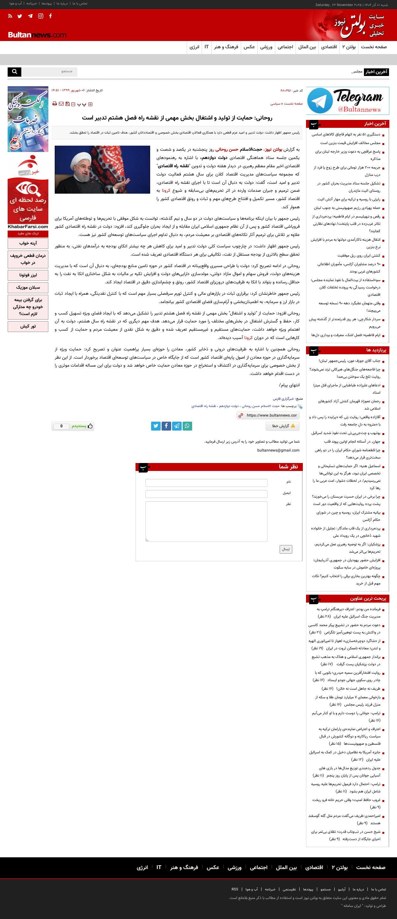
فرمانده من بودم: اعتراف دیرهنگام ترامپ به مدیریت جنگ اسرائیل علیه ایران (348, 612)
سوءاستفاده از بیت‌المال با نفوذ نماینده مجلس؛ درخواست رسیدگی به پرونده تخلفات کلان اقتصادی (345, 287)
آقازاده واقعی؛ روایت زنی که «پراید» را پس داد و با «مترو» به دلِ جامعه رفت (344, 420)
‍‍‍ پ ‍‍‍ (81, 104)
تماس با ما (80, 3)
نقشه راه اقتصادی (204, 406)
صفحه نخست (374, 47)
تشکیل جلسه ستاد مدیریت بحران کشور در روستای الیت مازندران (348, 187)
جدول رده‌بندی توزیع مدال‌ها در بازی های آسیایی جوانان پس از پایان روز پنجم (346, 771)
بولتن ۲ (349, 47)
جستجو (326, 889)
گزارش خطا (283, 426)
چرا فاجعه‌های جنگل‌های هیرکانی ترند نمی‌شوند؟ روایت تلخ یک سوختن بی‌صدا (345, 373)
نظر (288, 504)
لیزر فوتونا (28, 275)
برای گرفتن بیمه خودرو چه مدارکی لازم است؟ (28, 307)
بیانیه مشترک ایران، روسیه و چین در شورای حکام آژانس (348, 516)
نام (289, 482)
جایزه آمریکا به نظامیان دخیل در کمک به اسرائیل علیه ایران (344, 756)
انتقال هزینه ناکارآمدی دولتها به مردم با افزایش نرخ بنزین (345, 243)
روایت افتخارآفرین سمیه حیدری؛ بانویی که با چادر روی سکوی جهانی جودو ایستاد (346, 676)
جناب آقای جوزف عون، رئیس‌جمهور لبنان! (349, 361)
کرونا (166, 190)
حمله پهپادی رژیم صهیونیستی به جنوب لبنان (347, 208)
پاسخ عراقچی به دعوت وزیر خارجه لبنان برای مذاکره (347, 155)
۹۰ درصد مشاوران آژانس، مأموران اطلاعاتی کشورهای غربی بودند (348, 267)
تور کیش (28, 326)
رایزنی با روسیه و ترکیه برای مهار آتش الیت (348, 199)
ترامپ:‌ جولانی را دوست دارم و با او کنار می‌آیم (345, 716)
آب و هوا (16, 3)
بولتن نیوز (273, 149)
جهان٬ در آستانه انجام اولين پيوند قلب (352, 442)
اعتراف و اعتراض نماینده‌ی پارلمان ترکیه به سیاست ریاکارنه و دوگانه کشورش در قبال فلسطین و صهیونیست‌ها (349, 736)
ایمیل (287, 493)
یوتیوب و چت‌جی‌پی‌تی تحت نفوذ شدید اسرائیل (345, 433)
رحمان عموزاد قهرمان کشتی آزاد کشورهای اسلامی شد (349, 404)
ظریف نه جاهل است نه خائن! (351, 689)
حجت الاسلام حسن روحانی (261, 406)
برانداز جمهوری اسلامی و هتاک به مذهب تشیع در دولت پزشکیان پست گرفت (346, 660)
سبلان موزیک (28, 287)
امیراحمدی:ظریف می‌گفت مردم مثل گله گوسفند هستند (344, 819)
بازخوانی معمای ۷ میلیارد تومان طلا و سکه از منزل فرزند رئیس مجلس (347, 701)
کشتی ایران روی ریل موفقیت (359, 256)
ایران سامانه (352, 906)
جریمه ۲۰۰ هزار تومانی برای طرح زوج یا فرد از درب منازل (347, 171)
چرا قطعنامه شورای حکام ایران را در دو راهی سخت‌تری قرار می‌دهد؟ (347, 453)
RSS (235, 889)
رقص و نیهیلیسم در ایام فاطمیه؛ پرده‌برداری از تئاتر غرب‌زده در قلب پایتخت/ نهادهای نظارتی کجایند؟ (346, 224)
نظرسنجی (289, 889)
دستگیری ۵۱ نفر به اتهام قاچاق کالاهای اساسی (346, 134)
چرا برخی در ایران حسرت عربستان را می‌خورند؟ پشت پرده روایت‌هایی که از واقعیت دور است (346, 500)
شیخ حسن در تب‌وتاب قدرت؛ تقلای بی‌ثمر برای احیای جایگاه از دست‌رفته (345, 835)
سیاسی (275, 104)
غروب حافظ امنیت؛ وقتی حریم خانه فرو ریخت (345, 803)
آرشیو (341, 889)
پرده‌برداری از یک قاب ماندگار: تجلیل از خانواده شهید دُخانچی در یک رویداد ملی (345, 532)
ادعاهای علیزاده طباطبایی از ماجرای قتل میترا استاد (346, 389)
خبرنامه (31, 3)
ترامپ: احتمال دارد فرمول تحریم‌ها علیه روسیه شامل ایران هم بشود (345, 787)
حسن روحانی (227, 149)
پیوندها (47, 3)
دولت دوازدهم (229, 406)
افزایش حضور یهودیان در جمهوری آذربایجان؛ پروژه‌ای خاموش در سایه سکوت (346, 563)
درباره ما (62, 3)
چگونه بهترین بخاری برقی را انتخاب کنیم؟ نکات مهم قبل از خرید (346, 579)
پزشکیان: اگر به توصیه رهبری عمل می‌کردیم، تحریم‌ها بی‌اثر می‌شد (347, 548)
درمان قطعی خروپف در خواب (28, 259)
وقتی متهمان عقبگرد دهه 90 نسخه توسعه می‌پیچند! (349, 307)
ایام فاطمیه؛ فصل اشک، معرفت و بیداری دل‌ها (345, 335)
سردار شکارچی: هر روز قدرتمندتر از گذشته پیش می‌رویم (344, 322)
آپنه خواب (28, 243)
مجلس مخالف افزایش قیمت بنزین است (350, 143)
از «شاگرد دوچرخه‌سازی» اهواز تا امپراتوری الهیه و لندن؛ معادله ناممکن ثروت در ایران (344, 644)
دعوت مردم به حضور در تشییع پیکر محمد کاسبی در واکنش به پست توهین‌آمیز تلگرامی (344, 628)
